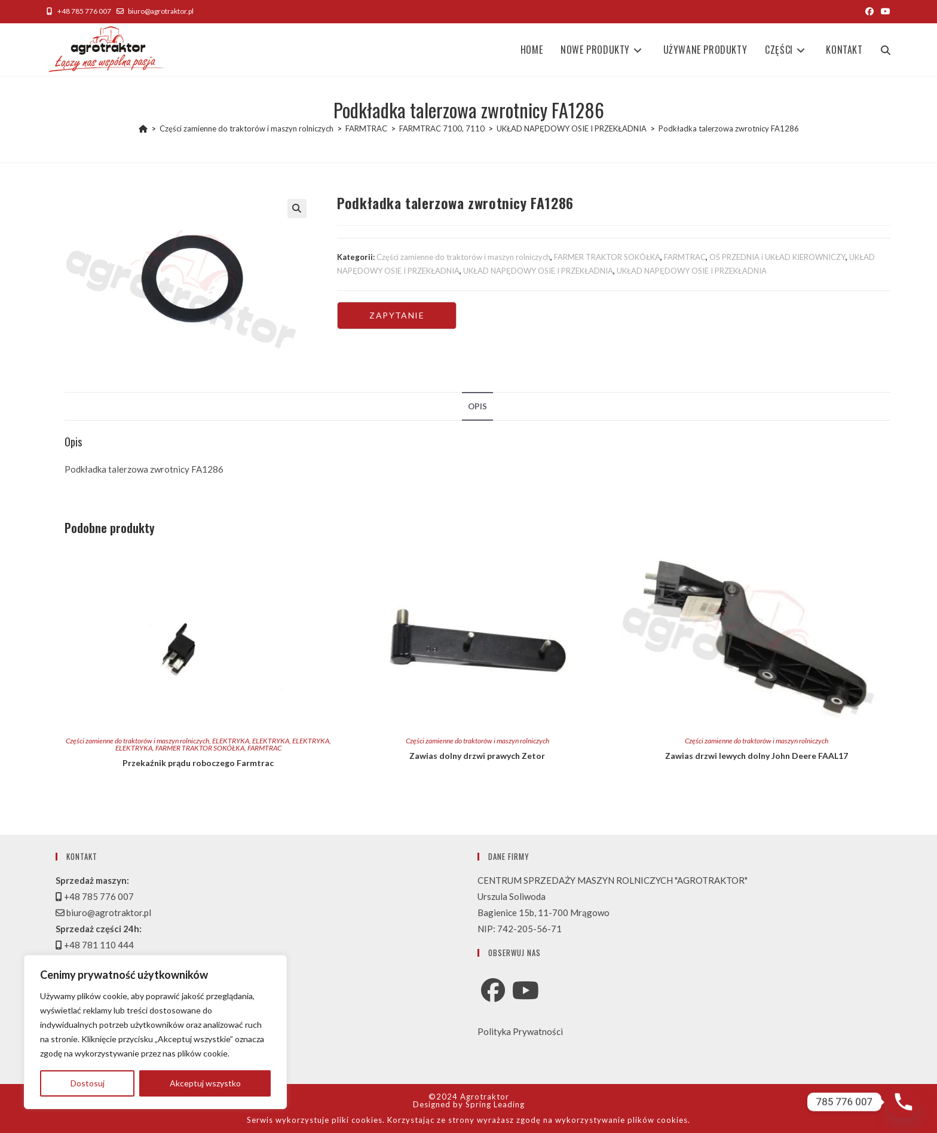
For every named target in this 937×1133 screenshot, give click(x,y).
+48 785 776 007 (79, 11)
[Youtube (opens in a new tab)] (883, 11)
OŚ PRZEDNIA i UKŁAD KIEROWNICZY (777, 257)
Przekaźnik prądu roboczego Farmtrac (198, 763)
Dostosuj (88, 1083)
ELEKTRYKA (230, 740)
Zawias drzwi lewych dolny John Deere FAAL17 (756, 756)
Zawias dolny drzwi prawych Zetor (477, 756)
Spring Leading (495, 1104)
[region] (155, 1032)
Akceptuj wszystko (205, 1083)
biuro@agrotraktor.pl (155, 11)
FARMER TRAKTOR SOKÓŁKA (607, 257)
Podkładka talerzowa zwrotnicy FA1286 (729, 128)
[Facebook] (493, 990)
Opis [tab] (477, 406)
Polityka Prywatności (520, 1031)
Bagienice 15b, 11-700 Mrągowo (543, 912)
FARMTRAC (685, 257)
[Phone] (903, 1102)
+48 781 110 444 (95, 944)
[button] (297, 208)
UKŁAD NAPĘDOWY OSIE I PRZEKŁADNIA (538, 270)
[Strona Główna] (143, 128)
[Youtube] (525, 990)
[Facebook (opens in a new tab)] (869, 11)
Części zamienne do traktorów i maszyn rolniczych (463, 257)
